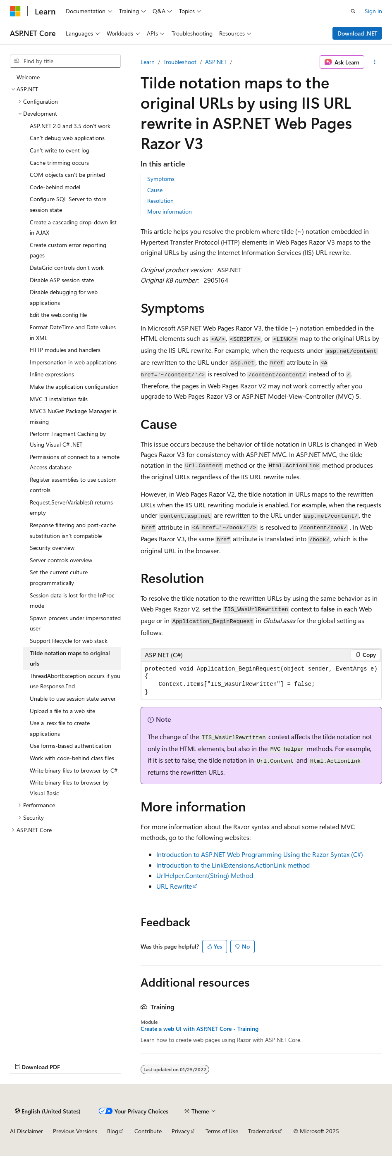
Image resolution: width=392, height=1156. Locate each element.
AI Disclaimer (26, 1131)
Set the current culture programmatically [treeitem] (59, 577)
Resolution (160, 201)
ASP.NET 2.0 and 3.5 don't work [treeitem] (70, 126)
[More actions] (375, 62)
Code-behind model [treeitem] (55, 187)
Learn (148, 62)
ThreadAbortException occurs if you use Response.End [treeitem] (75, 681)
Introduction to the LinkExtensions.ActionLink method (233, 865)
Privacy (181, 1131)
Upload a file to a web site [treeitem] (62, 711)
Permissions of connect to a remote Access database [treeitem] (75, 462)
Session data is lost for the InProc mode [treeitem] (72, 600)
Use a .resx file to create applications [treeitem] (60, 728)
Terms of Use (222, 1131)
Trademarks (262, 1131)
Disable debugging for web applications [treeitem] (64, 297)
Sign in (373, 11)
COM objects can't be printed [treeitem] (67, 174)
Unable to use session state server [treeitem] (73, 698)
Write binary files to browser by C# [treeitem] (73, 770)
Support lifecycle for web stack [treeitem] (69, 641)
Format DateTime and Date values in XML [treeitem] (73, 332)
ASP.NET (216, 62)
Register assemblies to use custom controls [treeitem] (73, 485)
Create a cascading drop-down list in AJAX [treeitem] (73, 227)
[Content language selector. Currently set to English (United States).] (48, 1111)
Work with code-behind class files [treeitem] (72, 758)
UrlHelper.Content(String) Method (204, 875)
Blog (112, 1131)
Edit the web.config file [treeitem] (58, 315)
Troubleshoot (179, 62)
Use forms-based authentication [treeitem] (70, 745)
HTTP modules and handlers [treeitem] (65, 350)
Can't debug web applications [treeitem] (67, 138)
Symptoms (160, 179)
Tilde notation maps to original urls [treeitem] (70, 658)
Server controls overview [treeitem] (61, 560)
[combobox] (65, 61)
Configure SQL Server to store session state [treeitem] (68, 204)
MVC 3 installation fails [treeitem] (59, 399)
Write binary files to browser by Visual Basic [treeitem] (69, 787)
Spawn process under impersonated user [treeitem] (75, 623)
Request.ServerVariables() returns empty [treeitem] (71, 507)
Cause (155, 190)
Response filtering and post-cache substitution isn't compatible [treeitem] (73, 530)
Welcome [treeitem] (28, 77)
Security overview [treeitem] (52, 548)
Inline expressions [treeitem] (52, 374)
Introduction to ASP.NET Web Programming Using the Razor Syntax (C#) (259, 854)
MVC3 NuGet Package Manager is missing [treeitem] (73, 416)
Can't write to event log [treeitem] (59, 150)
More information (169, 211)
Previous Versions (75, 1131)
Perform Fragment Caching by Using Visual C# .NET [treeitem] (68, 439)
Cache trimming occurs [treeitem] (59, 163)
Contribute (148, 1131)
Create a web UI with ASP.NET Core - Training (199, 1028)
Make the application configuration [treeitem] (74, 386)
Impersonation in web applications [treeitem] (73, 362)
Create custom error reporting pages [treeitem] (68, 250)
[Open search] (353, 11)
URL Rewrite (174, 886)
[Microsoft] (15, 11)
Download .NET (357, 33)
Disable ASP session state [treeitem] (62, 280)
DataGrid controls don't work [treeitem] (67, 267)
